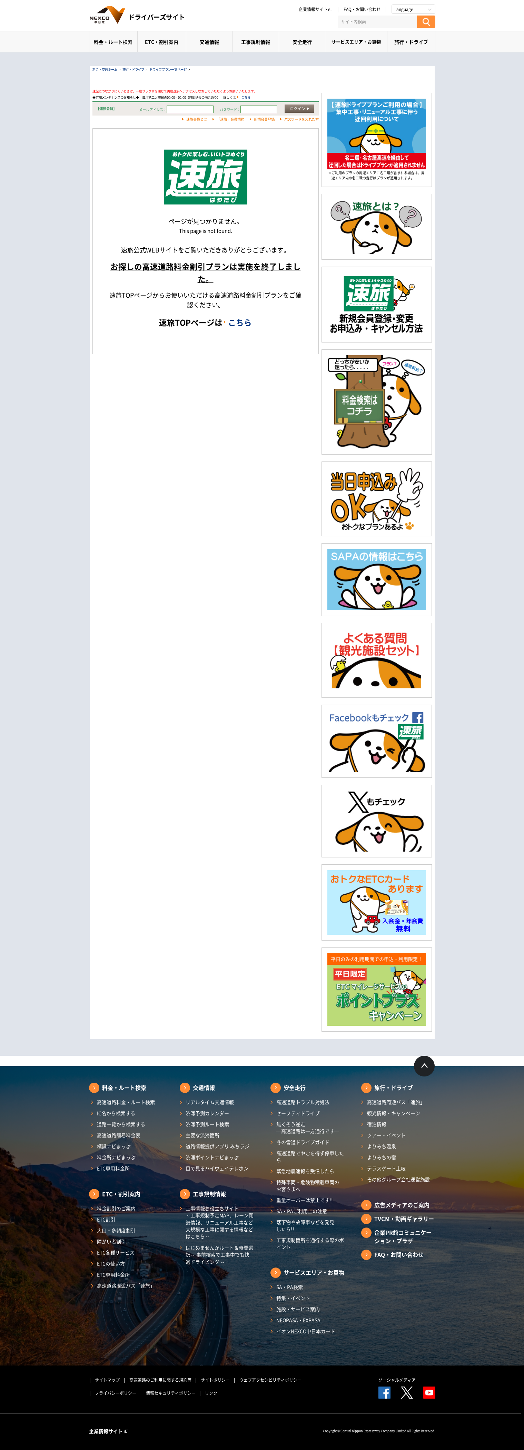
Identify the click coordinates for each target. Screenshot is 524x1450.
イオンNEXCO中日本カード (305, 1331)
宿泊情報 (376, 1124)
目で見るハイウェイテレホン (217, 1168)
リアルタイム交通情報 (210, 1102)
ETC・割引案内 (161, 41)
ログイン (297, 108)
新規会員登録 (264, 119)
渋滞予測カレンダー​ (207, 1113)
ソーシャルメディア (397, 1380)
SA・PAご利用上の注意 (301, 1211)
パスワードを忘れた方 (301, 119)
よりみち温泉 (381, 1146)
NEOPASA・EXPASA (298, 1320)
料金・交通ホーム (104, 69)
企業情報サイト (316, 9)
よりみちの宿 (381, 1157)
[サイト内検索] (377, 22)
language (404, 9)
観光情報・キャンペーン (393, 1113)
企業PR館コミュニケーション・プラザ (403, 1236)
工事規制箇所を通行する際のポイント (310, 1243)
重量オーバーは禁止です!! (304, 1199)
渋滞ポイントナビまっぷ (212, 1157)
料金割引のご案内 (116, 1208)
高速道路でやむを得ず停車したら (310, 1156)
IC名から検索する (116, 1113)
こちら (245, 97)
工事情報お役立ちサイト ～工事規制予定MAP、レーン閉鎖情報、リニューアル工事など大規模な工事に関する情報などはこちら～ (220, 1222)
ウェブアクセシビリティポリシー (270, 1380)
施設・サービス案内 (298, 1308)
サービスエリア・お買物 (356, 41)
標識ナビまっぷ (114, 1146)
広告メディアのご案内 (401, 1205)
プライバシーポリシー (115, 1393)
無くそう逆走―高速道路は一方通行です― (307, 1127)
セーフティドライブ (298, 1113)
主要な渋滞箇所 (202, 1135)
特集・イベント (293, 1297)
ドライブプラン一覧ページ (168, 69)
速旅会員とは (196, 119)
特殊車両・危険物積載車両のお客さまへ (307, 1185)
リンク (211, 1393)
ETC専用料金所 (113, 1168)
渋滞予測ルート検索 (207, 1124)
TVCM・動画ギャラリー (404, 1218)
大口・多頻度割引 (116, 1230)
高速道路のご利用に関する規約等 (160, 1380)
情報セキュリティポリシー (171, 1393)
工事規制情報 (255, 41)
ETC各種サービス (116, 1252)
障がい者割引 (111, 1241)
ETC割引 (106, 1219)
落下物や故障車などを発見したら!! (305, 1225)
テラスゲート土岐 (386, 1168)
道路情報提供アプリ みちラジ (217, 1146)
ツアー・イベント (386, 1135)
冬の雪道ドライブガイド (302, 1142)
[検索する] (426, 22)
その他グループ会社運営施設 (398, 1179)
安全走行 (302, 41)
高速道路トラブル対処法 (302, 1102)
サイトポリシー (215, 1380)
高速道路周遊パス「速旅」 (126, 1285)
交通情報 (209, 41)
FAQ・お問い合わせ (362, 9)
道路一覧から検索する (121, 1124)
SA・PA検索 (289, 1286)
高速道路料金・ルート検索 (126, 1102)
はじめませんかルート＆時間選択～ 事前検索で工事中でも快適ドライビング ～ (219, 1254)
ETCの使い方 (111, 1263)
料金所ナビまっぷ (116, 1157)
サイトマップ (107, 1380)
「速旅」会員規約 (230, 119)
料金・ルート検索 (113, 41)
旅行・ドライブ (411, 41)
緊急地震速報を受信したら (305, 1171)
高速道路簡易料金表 (118, 1135)
